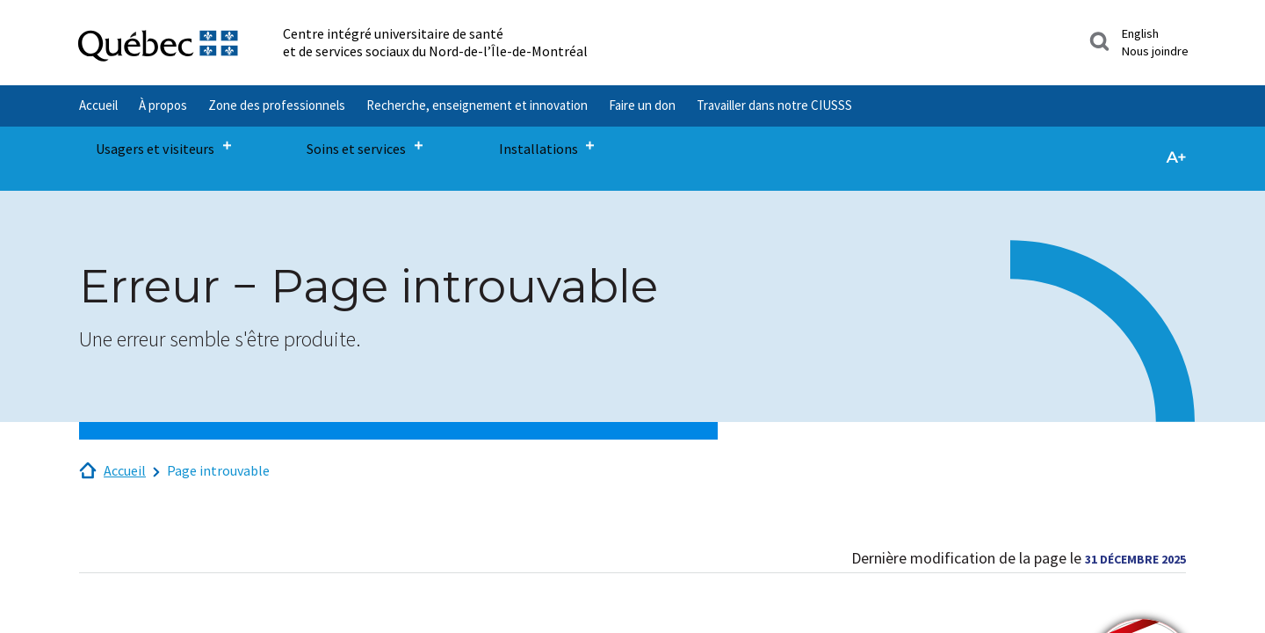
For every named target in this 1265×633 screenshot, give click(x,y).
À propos (163, 105)
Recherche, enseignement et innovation (477, 105)
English (1140, 33)
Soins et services (312, 148)
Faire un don (642, 105)
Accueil (98, 105)
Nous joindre (1155, 51)
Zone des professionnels (276, 105)
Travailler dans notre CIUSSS (774, 105)
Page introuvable (218, 470)
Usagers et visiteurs (144, 148)
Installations (456, 148)
